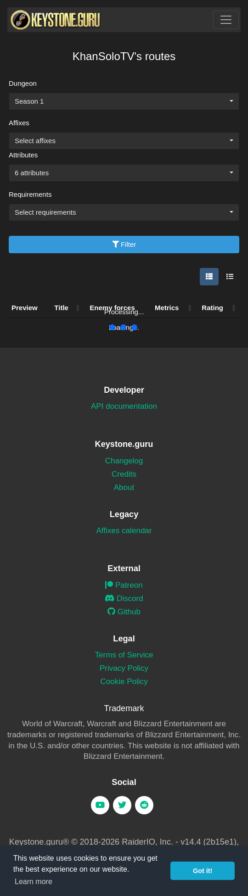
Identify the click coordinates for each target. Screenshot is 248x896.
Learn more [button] (33, 881)
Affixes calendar (124, 530)
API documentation (124, 406)
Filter (124, 244)
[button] (189, 307)
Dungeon (23, 83)
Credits (124, 474)
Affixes (19, 123)
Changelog (124, 460)
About (124, 487)
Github (124, 611)
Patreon (124, 585)
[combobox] (124, 101)
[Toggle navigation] (226, 20)
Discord (124, 598)
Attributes (23, 155)
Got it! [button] (202, 870)
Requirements (30, 194)
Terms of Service (124, 655)
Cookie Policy (123, 681)
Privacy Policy (124, 668)
